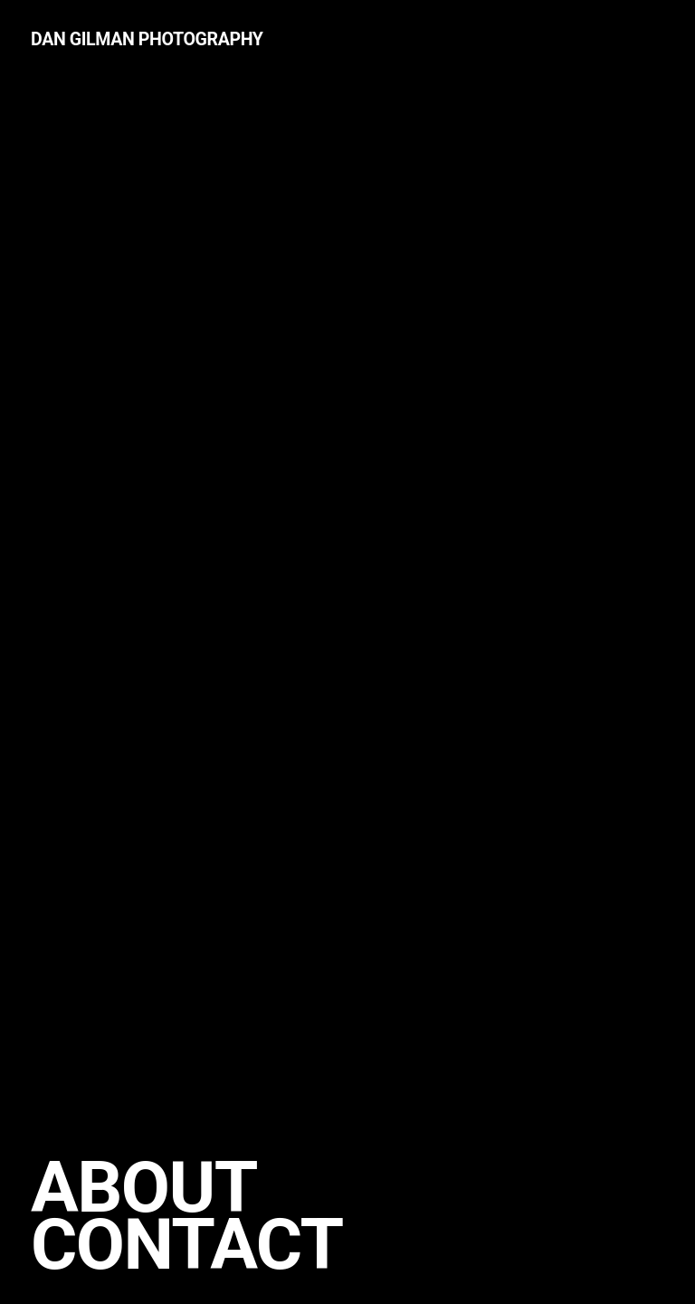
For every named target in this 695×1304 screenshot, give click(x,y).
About (144, 1187)
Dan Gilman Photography (147, 39)
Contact (187, 1244)
